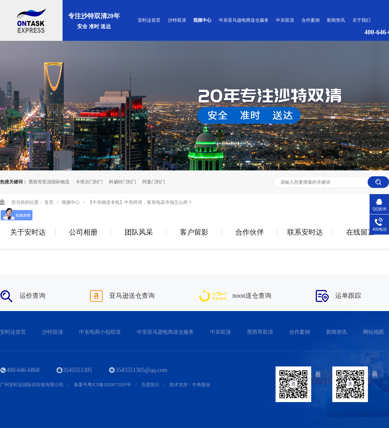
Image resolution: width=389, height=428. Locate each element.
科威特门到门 (122, 181)
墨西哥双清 (260, 332)
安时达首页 (149, 20)
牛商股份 (201, 384)
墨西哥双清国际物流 (49, 181)
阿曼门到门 (153, 181)
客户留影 (194, 232)
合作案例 (310, 20)
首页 (49, 202)
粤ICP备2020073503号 (109, 384)
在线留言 (360, 232)
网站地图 (373, 332)
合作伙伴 (249, 232)
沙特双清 (177, 20)
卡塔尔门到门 (89, 181)
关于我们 (361, 20)
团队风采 (138, 232)
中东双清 (285, 20)
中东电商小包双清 (100, 332)
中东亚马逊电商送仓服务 (244, 20)
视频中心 (202, 20)
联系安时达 (305, 232)
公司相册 (83, 232)
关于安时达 (28, 232)
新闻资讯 (336, 20)
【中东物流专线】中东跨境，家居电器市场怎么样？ (140, 202)
